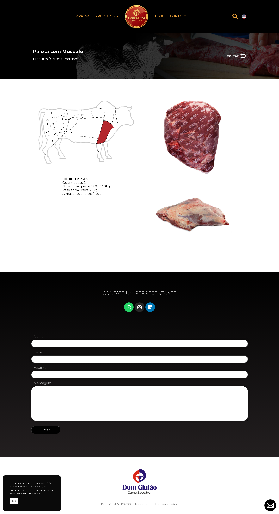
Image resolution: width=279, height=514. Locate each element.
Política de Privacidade (28, 493)
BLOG (159, 16)
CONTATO (178, 16)
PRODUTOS (106, 16)
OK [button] (14, 500)
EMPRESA (81, 16)
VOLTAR (233, 56)
